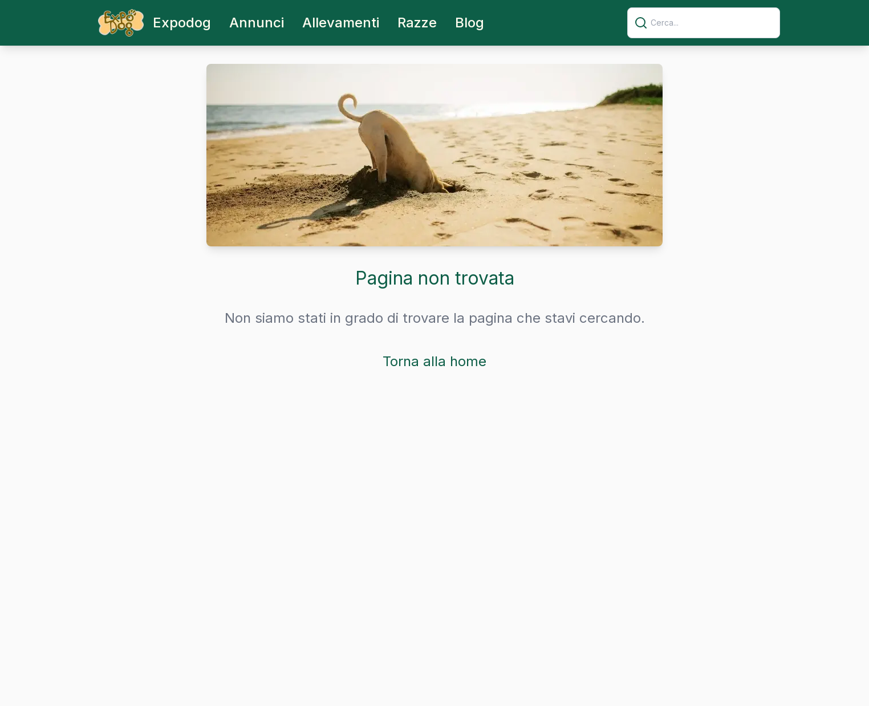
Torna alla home (434, 361)
